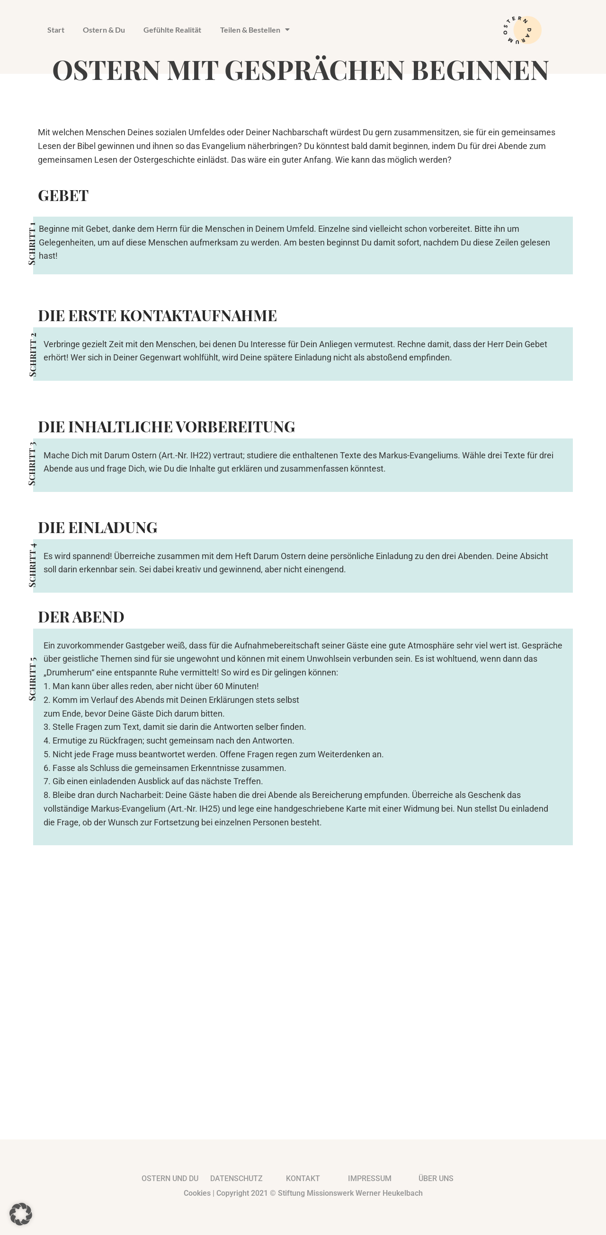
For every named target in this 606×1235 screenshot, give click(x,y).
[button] (21, 1214)
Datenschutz (236, 1178)
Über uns (436, 1178)
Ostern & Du (104, 29)
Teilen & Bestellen (256, 29)
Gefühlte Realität (173, 29)
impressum (370, 1178)
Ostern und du (170, 1178)
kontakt (303, 1178)
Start (55, 29)
